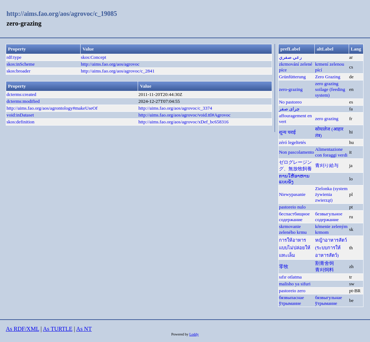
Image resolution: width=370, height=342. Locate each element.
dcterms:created (21, 94)
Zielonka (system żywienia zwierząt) (331, 194)
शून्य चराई (287, 132)
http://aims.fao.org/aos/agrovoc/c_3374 (175, 108)
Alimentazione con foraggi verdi (331, 152)
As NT (84, 329)
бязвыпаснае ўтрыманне (291, 300)
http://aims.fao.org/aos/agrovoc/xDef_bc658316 (183, 121)
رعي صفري (290, 57)
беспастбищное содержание (294, 216)
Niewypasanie (292, 194)
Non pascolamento (296, 152)
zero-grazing (291, 89)
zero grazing (327, 83)
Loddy (194, 334)
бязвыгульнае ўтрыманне (328, 300)
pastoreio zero (292, 290)
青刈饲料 (324, 269)
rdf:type (14, 57)
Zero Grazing (327, 76)
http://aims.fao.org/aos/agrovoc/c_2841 (118, 71)
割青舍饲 (324, 263)
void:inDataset (20, 115)
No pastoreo (290, 102)
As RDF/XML (22, 329)
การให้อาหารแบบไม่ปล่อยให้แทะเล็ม (294, 247)
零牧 (283, 266)
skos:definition (20, 121)
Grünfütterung (292, 76)
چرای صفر (289, 108)
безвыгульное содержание (328, 216)
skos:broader (18, 71)
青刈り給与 (327, 165)
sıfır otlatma (290, 277)
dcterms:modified (23, 101)
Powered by (180, 334)
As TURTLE (58, 329)
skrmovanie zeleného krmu (293, 229)
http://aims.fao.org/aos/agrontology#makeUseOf (52, 108)
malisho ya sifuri (294, 283)
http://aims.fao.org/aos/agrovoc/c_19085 (62, 13)
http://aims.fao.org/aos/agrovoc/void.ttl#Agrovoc (184, 115)
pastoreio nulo (292, 207)
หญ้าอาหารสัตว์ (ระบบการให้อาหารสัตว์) (331, 247)
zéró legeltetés (292, 142)
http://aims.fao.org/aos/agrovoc (110, 64)
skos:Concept (93, 57)
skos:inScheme (21, 64)
